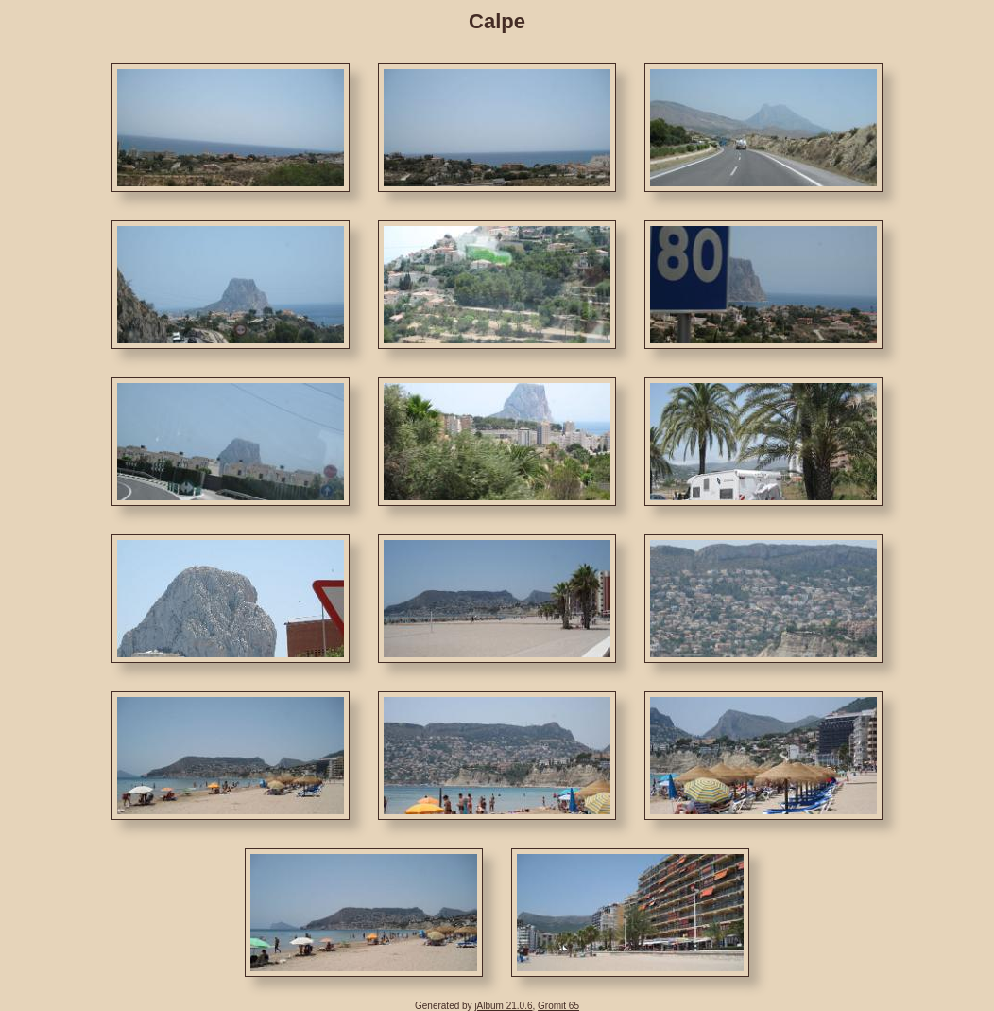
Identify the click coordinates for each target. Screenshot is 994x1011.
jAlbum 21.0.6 (503, 1006)
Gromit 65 (558, 1006)
